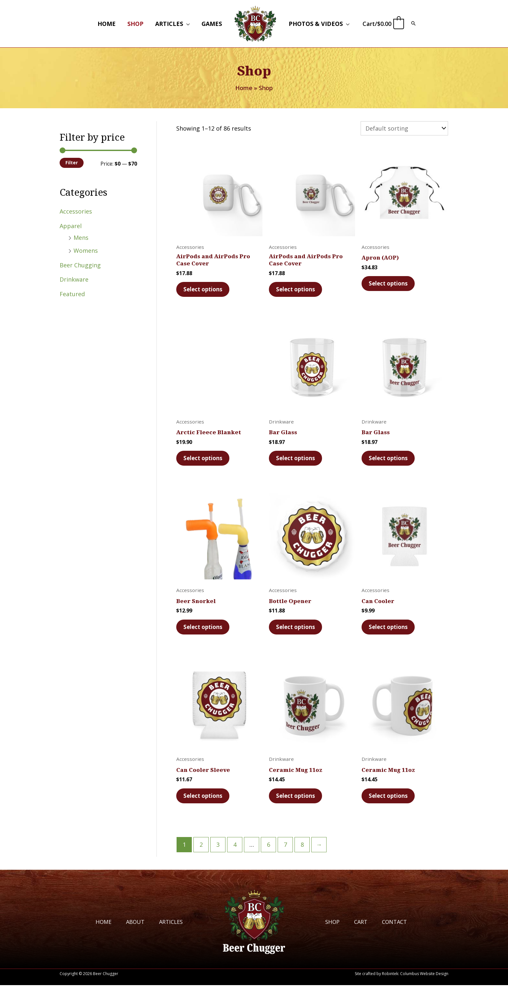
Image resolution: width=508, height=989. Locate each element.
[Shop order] (404, 128)
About (132, 925)
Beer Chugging (80, 265)
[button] (186, 23)
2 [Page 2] (201, 848)
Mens (81, 237)
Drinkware (74, 279)
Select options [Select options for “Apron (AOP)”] (389, 283)
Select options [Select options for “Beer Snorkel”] (204, 629)
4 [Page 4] (235, 848)
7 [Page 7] (285, 848)
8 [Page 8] (302, 848)
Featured (72, 294)
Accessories (76, 211)
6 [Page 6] (268, 848)
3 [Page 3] (218, 848)
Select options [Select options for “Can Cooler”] (389, 629)
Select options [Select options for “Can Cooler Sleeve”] (204, 799)
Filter (71, 162)
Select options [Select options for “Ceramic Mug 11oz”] (297, 799)
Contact (398, 925)
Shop (333, 925)
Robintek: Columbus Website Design (415, 977)
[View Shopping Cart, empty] (383, 24)
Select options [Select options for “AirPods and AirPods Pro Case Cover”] (204, 289)
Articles (170, 925)
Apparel (71, 226)
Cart (362, 925)
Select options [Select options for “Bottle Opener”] (297, 629)
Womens (86, 250)
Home (98, 925)
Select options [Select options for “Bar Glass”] (297, 459)
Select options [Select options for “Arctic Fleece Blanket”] (204, 459)
